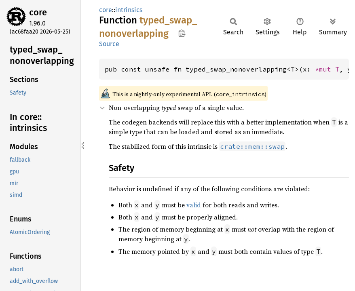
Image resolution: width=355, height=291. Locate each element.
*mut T (327, 69)
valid (193, 204)
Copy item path (181, 33)
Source (109, 44)
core (38, 12)
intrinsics (128, 10)
